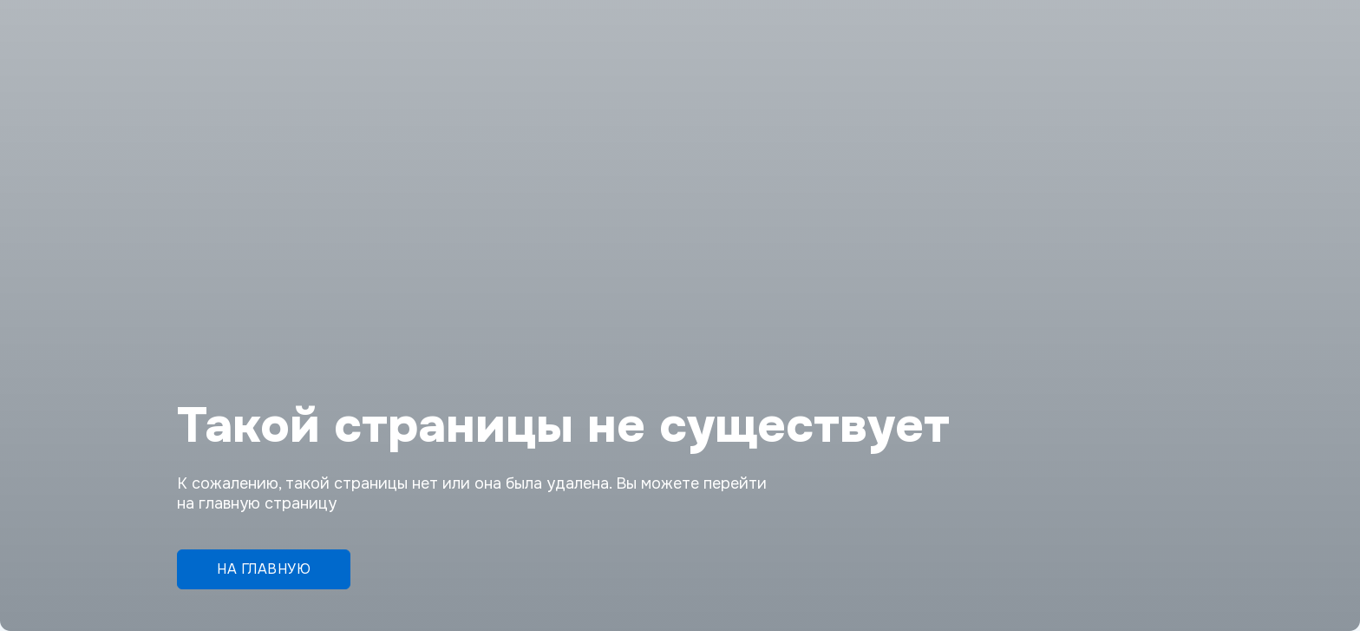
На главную (264, 569)
